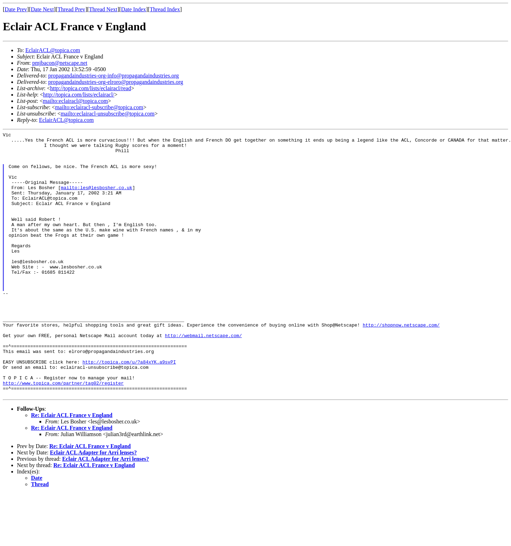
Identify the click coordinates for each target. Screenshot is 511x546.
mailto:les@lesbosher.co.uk (96, 199)
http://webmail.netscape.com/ (203, 376)
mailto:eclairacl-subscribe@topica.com (99, 107)
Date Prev (16, 9)
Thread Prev (71, 9)
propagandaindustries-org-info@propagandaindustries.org (113, 76)
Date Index (133, 9)
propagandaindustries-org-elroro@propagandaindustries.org (115, 82)
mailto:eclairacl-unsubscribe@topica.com (108, 114)
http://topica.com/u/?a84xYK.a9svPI (129, 408)
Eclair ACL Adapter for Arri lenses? (93, 505)
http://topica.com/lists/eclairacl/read (90, 88)
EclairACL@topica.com (52, 50)
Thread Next (103, 9)
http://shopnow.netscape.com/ (401, 364)
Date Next (42, 9)
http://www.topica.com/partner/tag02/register (63, 433)
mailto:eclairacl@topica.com (75, 101)
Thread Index (165, 9)
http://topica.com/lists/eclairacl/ (78, 95)
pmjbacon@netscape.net (59, 63)
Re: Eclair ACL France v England (71, 468)
